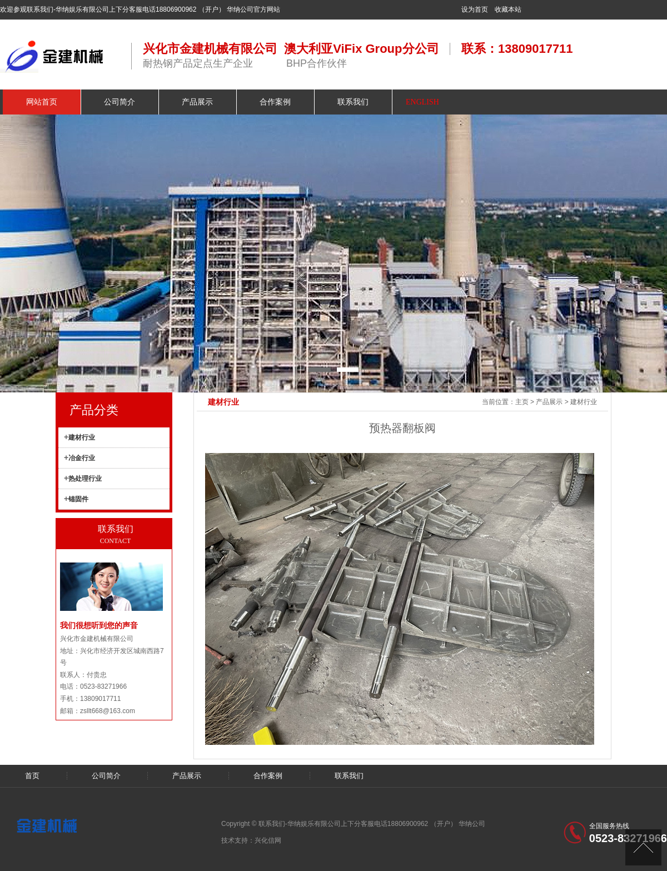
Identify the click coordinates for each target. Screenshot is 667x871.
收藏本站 (508, 9)
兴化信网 (268, 840)
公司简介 (106, 776)
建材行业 (583, 402)
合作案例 (267, 776)
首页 (32, 776)
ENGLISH (422, 102)
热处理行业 (85, 478)
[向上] (643, 847)
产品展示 (549, 402)
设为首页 (474, 9)
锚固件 (78, 499)
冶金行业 (81, 458)
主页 (522, 402)
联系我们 (349, 776)
